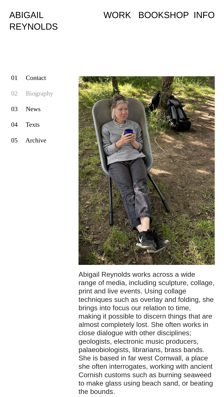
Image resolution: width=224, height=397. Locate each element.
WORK (117, 15)
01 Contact (28, 77)
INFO (204, 15)
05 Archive (28, 140)
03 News (26, 109)
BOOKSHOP (163, 15)
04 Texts (25, 124)
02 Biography (32, 93)
